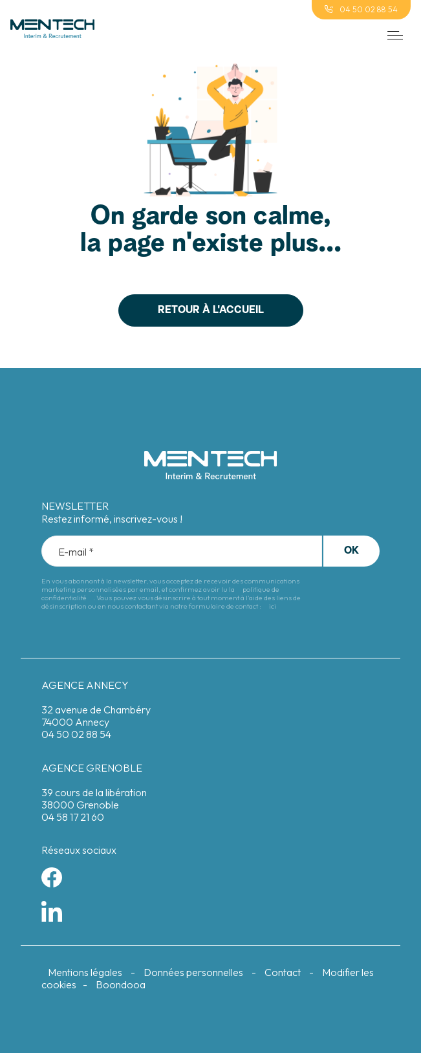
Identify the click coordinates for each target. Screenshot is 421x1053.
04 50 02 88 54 (361, 9)
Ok (351, 551)
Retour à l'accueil (211, 310)
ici (272, 606)
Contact (282, 972)
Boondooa (121, 984)
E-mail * (76, 552)
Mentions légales (85, 972)
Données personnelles (193, 972)
